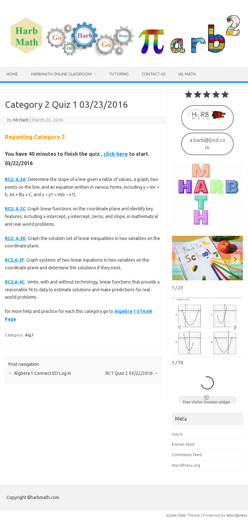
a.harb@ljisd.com (207, 142)
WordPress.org (186, 464)
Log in (177, 433)
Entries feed (183, 443)
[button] (235, 258)
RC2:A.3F (14, 260)
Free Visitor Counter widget (206, 399)
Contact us (153, 74)
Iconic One (176, 514)
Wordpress (236, 514)
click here (116, 154)
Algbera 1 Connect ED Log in (39, 373)
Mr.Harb (21, 120)
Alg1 (29, 335)
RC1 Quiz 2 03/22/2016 (132, 373)
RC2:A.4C (15, 282)
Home (12, 74)
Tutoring (119, 74)
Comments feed (187, 454)
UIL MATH (187, 74)
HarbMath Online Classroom (61, 74)
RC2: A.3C (15, 208)
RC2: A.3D (15, 238)
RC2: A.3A (15, 179)
